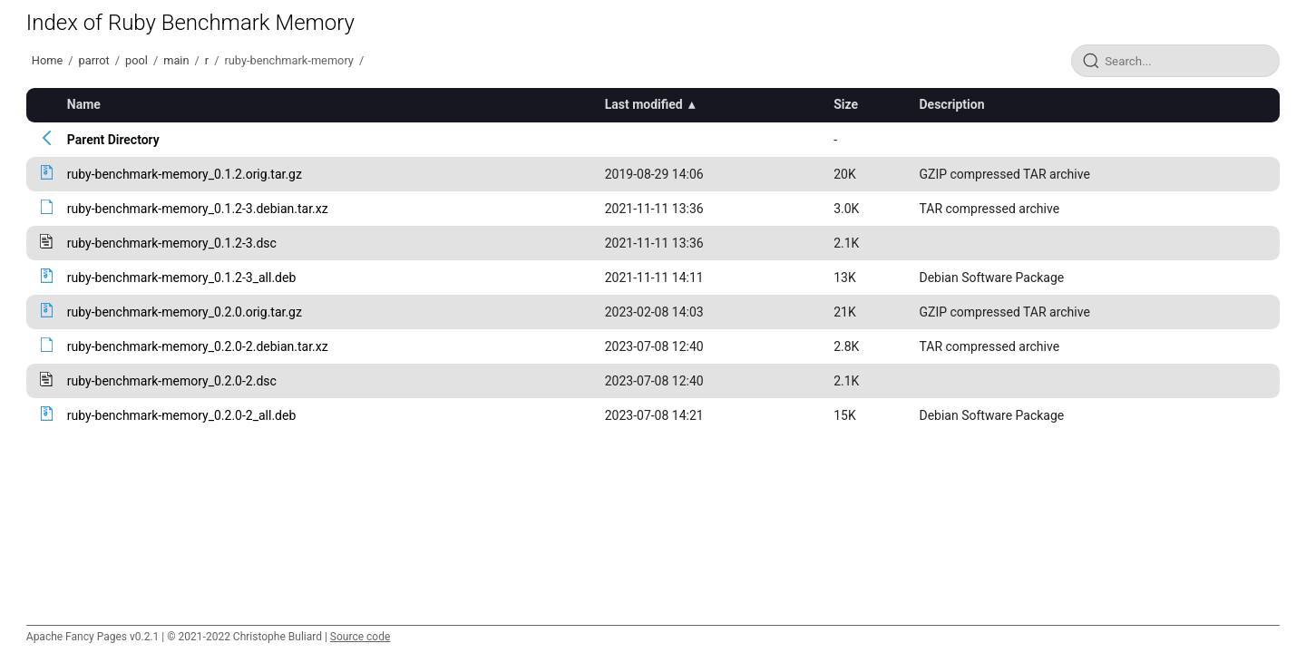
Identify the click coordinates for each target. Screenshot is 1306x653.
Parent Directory (113, 139)
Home (47, 60)
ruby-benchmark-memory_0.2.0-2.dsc (172, 381)
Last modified (644, 104)
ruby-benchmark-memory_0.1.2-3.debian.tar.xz (197, 208)
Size (845, 104)
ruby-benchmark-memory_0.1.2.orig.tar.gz (184, 174)
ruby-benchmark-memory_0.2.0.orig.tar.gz (184, 312)
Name (84, 104)
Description (951, 104)
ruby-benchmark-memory (288, 60)
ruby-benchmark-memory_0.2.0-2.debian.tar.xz (197, 346)
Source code (360, 636)
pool (136, 60)
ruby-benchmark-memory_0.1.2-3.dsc (172, 243)
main (176, 60)
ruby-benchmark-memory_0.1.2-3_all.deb (182, 277)
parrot (94, 60)
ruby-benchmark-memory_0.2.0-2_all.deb (182, 415)
